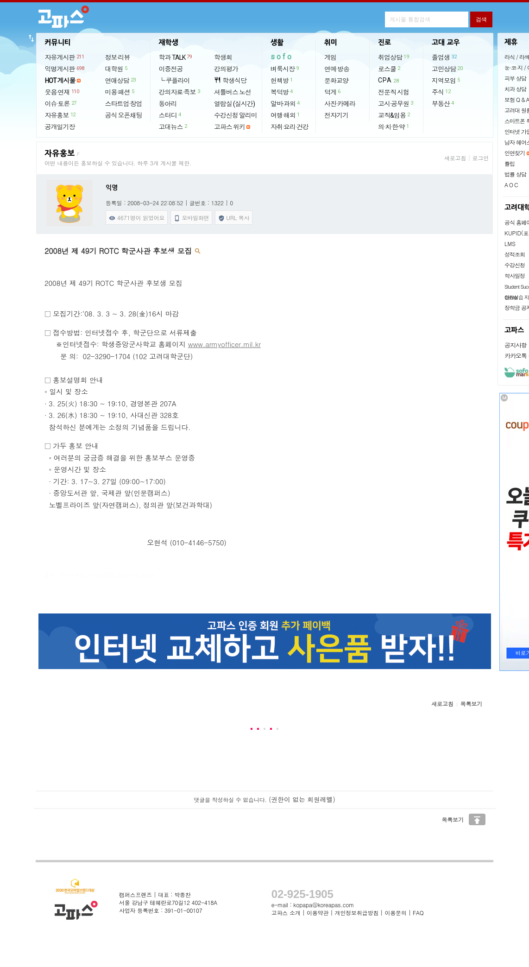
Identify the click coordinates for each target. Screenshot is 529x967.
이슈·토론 (61, 103)
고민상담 (447, 68)
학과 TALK (176, 57)
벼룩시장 (285, 68)
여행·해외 (286, 115)
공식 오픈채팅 (123, 115)
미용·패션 (120, 92)
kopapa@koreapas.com (323, 905)
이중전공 (171, 69)
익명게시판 (65, 68)
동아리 (168, 103)
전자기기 (336, 115)
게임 (330, 57)
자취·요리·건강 (290, 127)
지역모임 (446, 80)
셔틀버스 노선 (232, 92)
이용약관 (317, 912)
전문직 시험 (393, 92)
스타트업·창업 (123, 103)
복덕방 (282, 92)
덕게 (332, 92)
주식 (441, 92)
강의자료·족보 (180, 92)
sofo (282, 56)
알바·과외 (286, 103)
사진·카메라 (339, 103)
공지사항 (515, 345)
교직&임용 (394, 115)
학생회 (223, 57)
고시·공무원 (396, 103)
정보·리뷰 (117, 57)
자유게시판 (65, 57)
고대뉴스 (173, 126)
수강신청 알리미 (235, 115)
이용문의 (395, 912)
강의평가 (226, 69)
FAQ (418, 912)
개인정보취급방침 (356, 912)
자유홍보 (60, 115)
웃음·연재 (62, 92)
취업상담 (393, 57)
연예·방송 (336, 69)
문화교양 (336, 80)
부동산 (443, 103)
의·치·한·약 (394, 126)
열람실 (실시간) (234, 103)
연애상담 (121, 80)
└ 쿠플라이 (174, 80)
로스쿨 (389, 68)
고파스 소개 (286, 912)
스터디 (170, 115)
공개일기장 (60, 127)
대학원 (116, 68)
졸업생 (444, 57)
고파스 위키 (229, 127)
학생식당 (230, 80)
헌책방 (282, 80)
